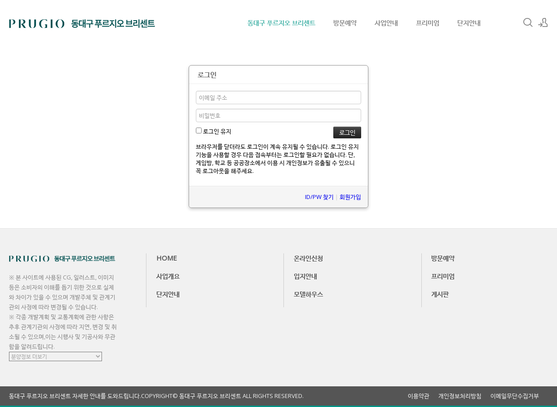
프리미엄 (427, 22)
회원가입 (350, 197)
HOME (166, 257)
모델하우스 (308, 293)
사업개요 (168, 275)
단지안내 (469, 22)
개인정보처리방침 (460, 396)
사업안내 (386, 22)
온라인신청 (308, 257)
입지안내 (305, 275)
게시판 (440, 293)
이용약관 (418, 396)
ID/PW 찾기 (319, 197)
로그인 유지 (213, 131)
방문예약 (345, 22)
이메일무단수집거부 (515, 396)
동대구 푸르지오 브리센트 (281, 22)
